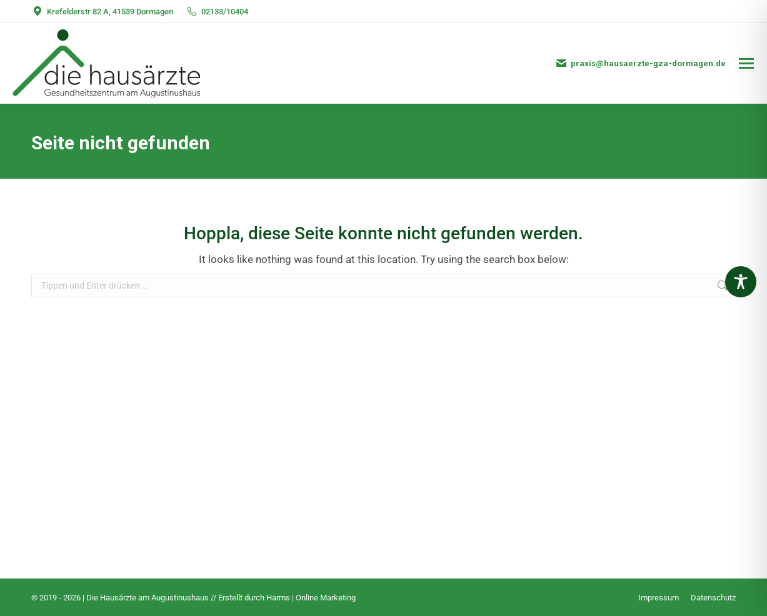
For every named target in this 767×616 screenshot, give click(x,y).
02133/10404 (217, 11)
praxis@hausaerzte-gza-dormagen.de (640, 63)
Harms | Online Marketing (311, 597)
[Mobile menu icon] (746, 63)
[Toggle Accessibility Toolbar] (741, 282)
